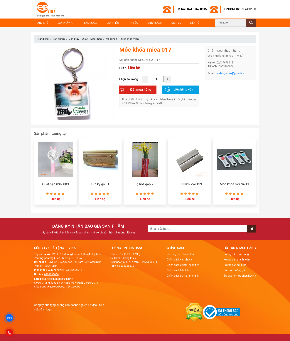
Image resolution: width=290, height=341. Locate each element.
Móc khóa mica (130, 38)
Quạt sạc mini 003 (55, 184)
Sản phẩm (64, 22)
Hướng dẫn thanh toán (237, 259)
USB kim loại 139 (190, 184)
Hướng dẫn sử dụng (235, 264)
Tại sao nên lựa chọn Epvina (240, 275)
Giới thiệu (113, 22)
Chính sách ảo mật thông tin (183, 275)
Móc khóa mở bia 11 (234, 184)
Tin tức (133, 22)
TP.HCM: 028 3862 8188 (240, 9)
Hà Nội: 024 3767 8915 (192, 9)
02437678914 (74, 269)
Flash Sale (90, 22)
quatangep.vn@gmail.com (231, 73)
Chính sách (154, 22)
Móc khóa (111, 38)
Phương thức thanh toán (181, 254)
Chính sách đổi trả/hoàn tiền (183, 264)
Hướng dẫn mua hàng (236, 254)
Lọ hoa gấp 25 (145, 184)
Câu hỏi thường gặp (235, 270)
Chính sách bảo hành (179, 270)
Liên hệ (194, 22)
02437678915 (56, 269)
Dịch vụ (176, 22)
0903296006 (51, 274)
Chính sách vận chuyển (180, 259)
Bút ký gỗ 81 (100, 184)
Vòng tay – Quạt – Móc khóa (85, 38)
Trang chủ (41, 22)
